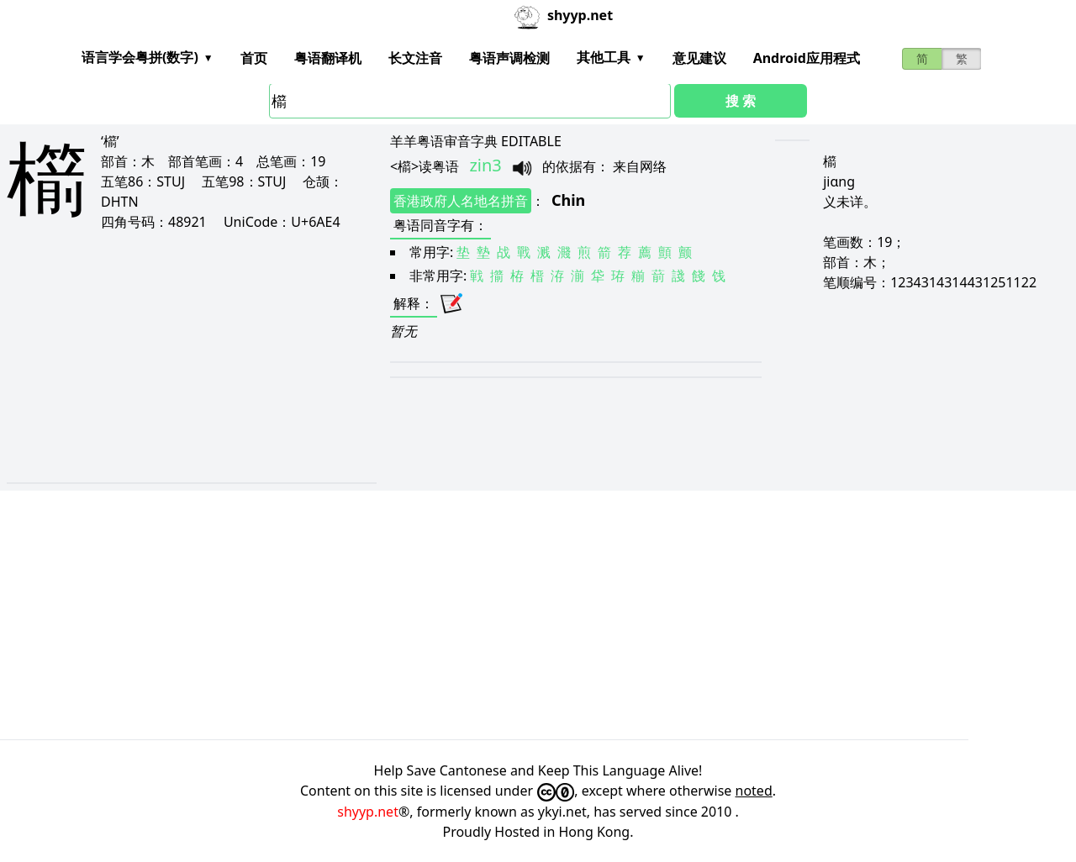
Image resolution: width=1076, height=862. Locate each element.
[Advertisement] (175, 356)
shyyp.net (367, 811)
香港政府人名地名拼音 (460, 201)
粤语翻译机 (327, 58)
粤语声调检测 (509, 58)
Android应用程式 (806, 58)
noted (754, 790)
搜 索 (740, 101)
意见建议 (699, 58)
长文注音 (415, 58)
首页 (253, 58)
